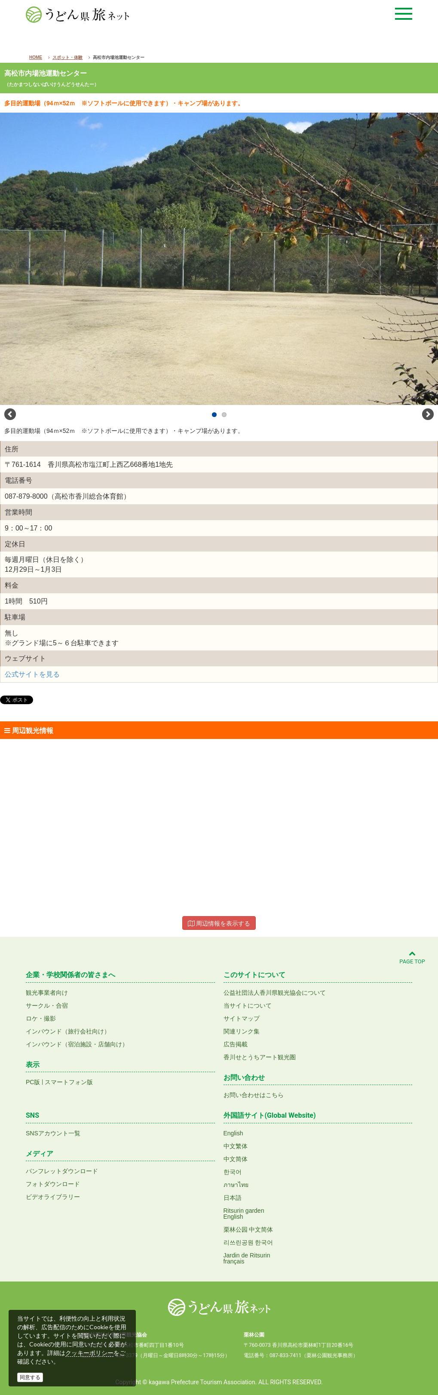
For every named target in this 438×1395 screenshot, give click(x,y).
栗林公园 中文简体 (248, 1229)
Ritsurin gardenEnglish (244, 1213)
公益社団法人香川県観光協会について (275, 992)
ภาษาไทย (236, 1184)
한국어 (233, 1171)
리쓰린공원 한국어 (248, 1242)
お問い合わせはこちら (254, 1094)
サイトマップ (242, 1018)
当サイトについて (248, 1005)
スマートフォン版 (69, 1082)
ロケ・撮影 (41, 1018)
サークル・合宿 (47, 1005)
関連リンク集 (242, 1031)
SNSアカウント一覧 (53, 1133)
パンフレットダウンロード (62, 1171)
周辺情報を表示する (219, 923)
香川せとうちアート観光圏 (260, 1057)
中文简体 (236, 1159)
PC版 (33, 1082)
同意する (30, 1377)
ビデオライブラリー (53, 1196)
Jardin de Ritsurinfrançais (247, 1258)
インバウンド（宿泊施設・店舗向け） (77, 1044)
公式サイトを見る (32, 674)
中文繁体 (236, 1146)
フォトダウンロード (53, 1183)
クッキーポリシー (89, 1352)
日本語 (233, 1197)
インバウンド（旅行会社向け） (68, 1031)
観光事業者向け (47, 992)
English (233, 1133)
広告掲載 (236, 1044)
